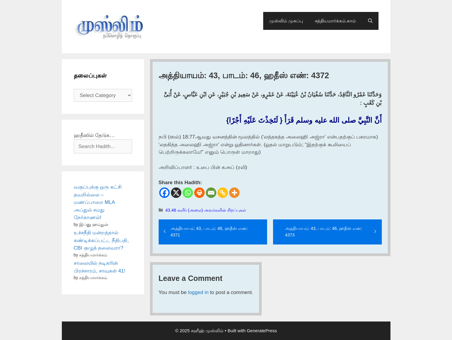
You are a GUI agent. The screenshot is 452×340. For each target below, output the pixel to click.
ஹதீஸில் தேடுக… (94, 135)
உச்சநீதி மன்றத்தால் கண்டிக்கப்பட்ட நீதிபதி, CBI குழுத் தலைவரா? (101, 240)
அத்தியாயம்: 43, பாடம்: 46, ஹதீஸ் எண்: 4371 (209, 231)
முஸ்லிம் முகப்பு (286, 20)
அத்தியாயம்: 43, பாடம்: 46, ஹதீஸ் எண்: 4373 (323, 231)
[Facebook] (164, 192)
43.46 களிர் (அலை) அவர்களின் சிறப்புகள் (206, 210)
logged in (198, 292)
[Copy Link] (222, 192)
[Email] (211, 192)
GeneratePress (262, 330)
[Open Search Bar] (370, 21)
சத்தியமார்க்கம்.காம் (335, 20)
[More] (234, 192)
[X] (176, 192)
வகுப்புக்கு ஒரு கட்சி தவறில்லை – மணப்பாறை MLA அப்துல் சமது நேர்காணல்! (98, 202)
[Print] (199, 192)
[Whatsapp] (188, 192)
